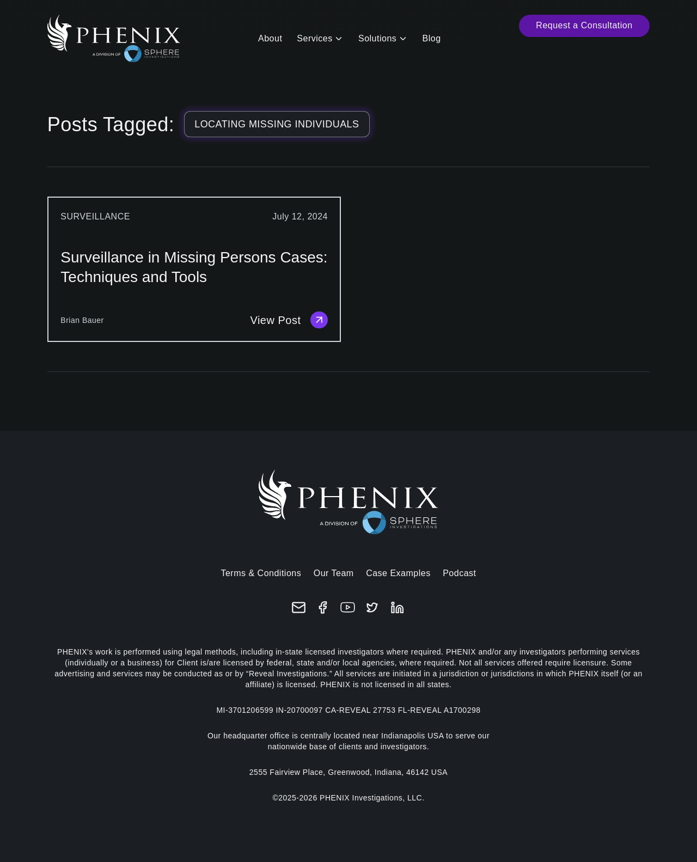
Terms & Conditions (261, 573)
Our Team (334, 573)
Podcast (459, 573)
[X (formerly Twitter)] (372, 607)
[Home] (113, 38)
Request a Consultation (584, 25)
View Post (289, 320)
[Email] (298, 607)
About (270, 38)
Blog (432, 38)
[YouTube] (347, 607)
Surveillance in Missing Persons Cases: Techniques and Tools (193, 267)
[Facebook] (323, 607)
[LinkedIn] (397, 607)
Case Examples (398, 573)
